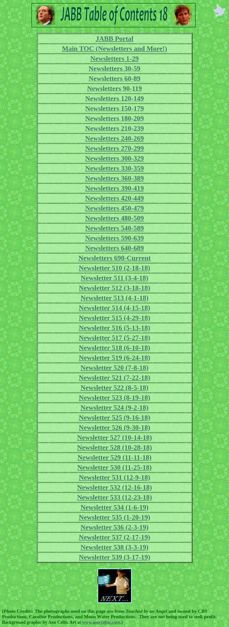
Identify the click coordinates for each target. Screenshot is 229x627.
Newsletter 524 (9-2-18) (114, 407)
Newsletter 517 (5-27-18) (114, 338)
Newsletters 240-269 (114, 138)
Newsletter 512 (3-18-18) (114, 288)
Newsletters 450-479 (114, 208)
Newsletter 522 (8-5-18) (114, 387)
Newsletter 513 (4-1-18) (114, 298)
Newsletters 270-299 (114, 148)
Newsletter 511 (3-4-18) (114, 278)
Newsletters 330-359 (114, 168)
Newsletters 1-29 (114, 58)
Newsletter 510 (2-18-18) (114, 268)
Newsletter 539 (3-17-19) (114, 557)
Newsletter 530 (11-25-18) (114, 467)
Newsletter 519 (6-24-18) (114, 357)
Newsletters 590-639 (114, 238)
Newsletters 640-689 (114, 248)
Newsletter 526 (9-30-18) (114, 427)
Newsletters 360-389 (114, 178)
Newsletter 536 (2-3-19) (114, 527)
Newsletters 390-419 (114, 188)
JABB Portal (114, 38)
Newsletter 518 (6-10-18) (114, 348)
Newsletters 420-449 (114, 198)
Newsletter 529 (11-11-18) (114, 457)
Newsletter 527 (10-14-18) (114, 437)
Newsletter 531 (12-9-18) (114, 477)
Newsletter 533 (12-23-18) (114, 497)
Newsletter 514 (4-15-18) (114, 308)
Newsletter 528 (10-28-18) (114, 447)
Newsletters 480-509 (114, 218)
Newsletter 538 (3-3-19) (114, 547)
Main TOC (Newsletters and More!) (114, 48)
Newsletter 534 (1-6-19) (114, 507)
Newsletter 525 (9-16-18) (114, 417)
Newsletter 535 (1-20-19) (114, 517)
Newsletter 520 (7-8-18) (114, 367)
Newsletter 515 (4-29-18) (114, 318)
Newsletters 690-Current (114, 258)
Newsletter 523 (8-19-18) (114, 397)
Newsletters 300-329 (114, 158)
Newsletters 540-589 (114, 228)
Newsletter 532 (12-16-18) (114, 487)
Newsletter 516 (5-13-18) (114, 328)
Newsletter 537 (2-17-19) (114, 537)
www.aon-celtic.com (101, 622)
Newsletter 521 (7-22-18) (114, 377)
